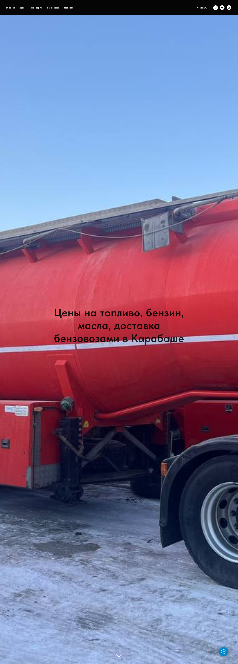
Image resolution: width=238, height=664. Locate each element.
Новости (68, 7)
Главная (10, 7)
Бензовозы (53, 7)
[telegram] (222, 7)
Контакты (202, 7)
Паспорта (36, 7)
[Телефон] (215, 7)
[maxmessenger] (229, 7)
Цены (23, 7)
